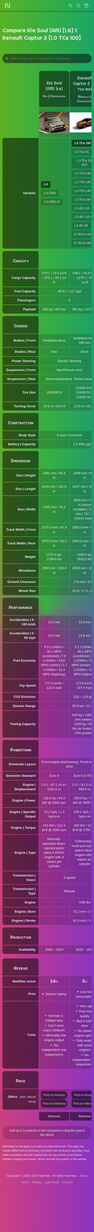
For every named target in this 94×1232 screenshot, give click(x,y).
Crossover (57, 96)
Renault (83, 96)
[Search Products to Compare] (47, 58)
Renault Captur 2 (82, 80)
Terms (25, 1182)
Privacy (37, 1182)
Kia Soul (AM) (54, 85)
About (83, 1176)
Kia (45, 96)
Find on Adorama (54, 1103)
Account (67, 1182)
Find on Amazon (54, 1095)
